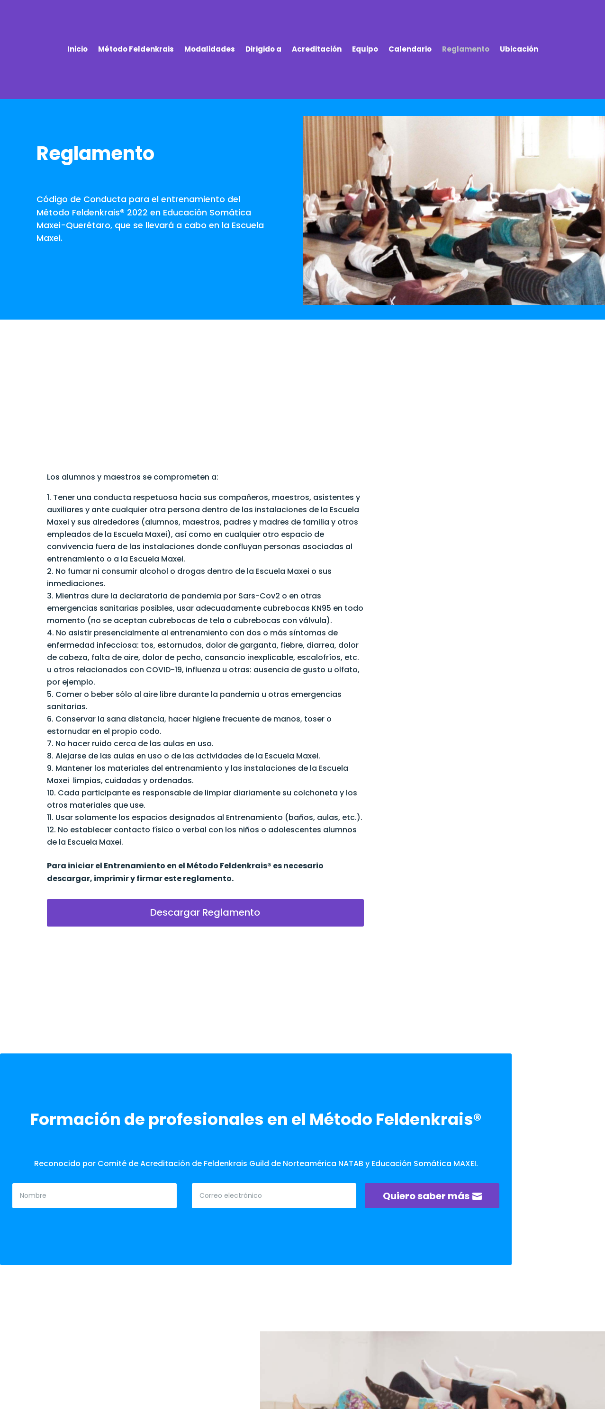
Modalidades (209, 50)
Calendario (410, 50)
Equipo (365, 50)
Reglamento (465, 50)
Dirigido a (263, 50)
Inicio (77, 50)
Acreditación (317, 50)
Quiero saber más (426, 1196)
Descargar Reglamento (205, 912)
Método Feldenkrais (136, 50)
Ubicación (519, 50)
